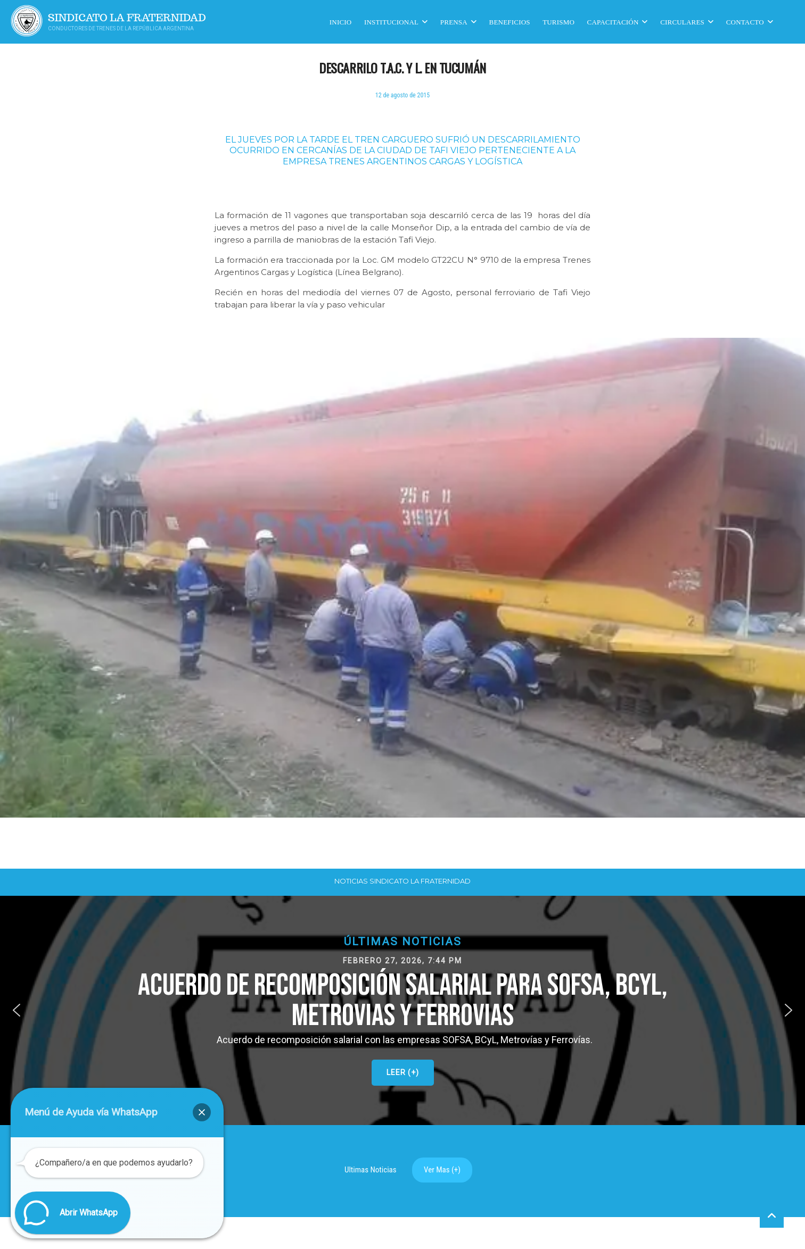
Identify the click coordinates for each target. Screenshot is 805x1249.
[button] (402, 1010)
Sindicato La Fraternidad (127, 18)
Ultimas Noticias (370, 1170)
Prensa (453, 22)
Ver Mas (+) (442, 1170)
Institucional (391, 22)
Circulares (682, 22)
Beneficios (509, 22)
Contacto (745, 22)
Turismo (558, 22)
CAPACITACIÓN (613, 22)
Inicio (341, 22)
